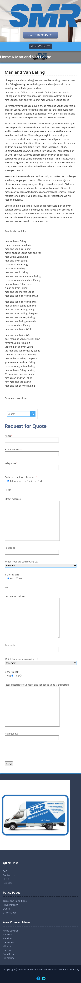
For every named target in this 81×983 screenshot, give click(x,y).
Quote (6, 908)
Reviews (7, 883)
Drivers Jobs (9, 912)
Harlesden (8, 942)
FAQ (5, 871)
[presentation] (29, 752)
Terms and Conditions (15, 901)
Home (5, 56)
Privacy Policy (10, 904)
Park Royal (8, 954)
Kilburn (7, 946)
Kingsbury (8, 958)
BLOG (6, 879)
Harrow (7, 950)
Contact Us (9, 875)
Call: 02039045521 (40, 35)
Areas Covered (11, 930)
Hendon (7, 938)
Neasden (7, 934)
